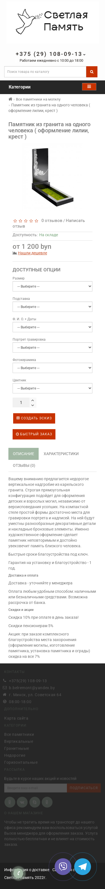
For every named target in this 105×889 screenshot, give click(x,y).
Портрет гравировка (29, 339)
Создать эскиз (34, 418)
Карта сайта (16, 717)
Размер (19, 278)
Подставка (21, 299)
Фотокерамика (24, 360)
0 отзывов (50, 220)
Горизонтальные (21, 761)
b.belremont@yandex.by (32, 687)
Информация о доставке (26, 870)
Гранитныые (16, 747)
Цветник (19, 380)
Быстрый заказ (34, 434)
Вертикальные (18, 740)
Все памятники (19, 733)
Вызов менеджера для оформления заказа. (44, 832)
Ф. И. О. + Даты (24, 319)
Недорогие (14, 754)
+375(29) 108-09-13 (28, 680)
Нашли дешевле (32, 253)
